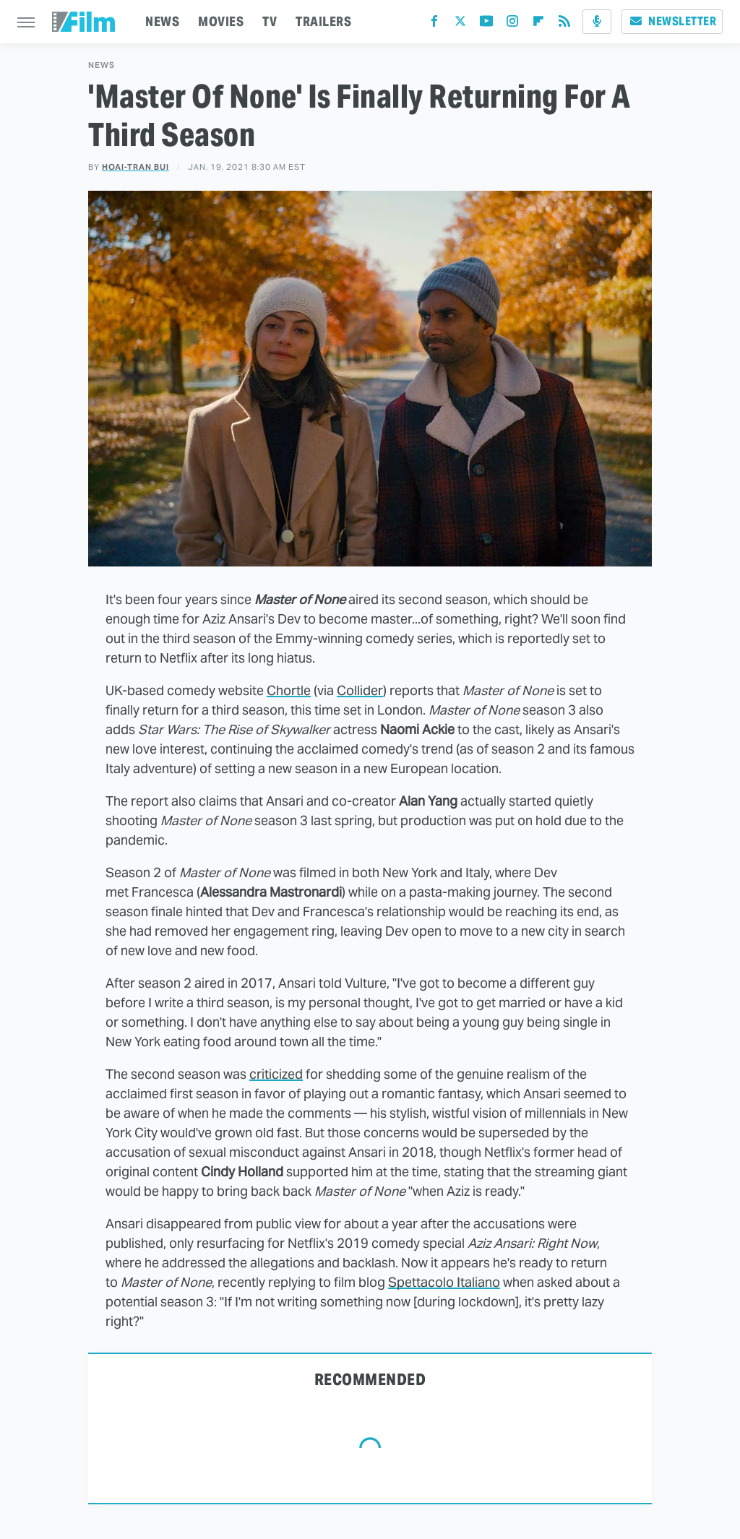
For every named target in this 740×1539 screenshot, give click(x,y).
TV (269, 21)
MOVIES (221, 21)
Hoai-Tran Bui (135, 167)
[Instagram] (512, 24)
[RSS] (564, 24)
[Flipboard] (538, 24)
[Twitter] (460, 24)
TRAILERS (323, 21)
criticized (276, 1074)
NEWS (162, 21)
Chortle (289, 690)
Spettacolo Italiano (444, 1282)
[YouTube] (486, 24)
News (101, 65)
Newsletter (672, 21)
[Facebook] (434, 24)
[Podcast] (596, 21)
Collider (360, 690)
